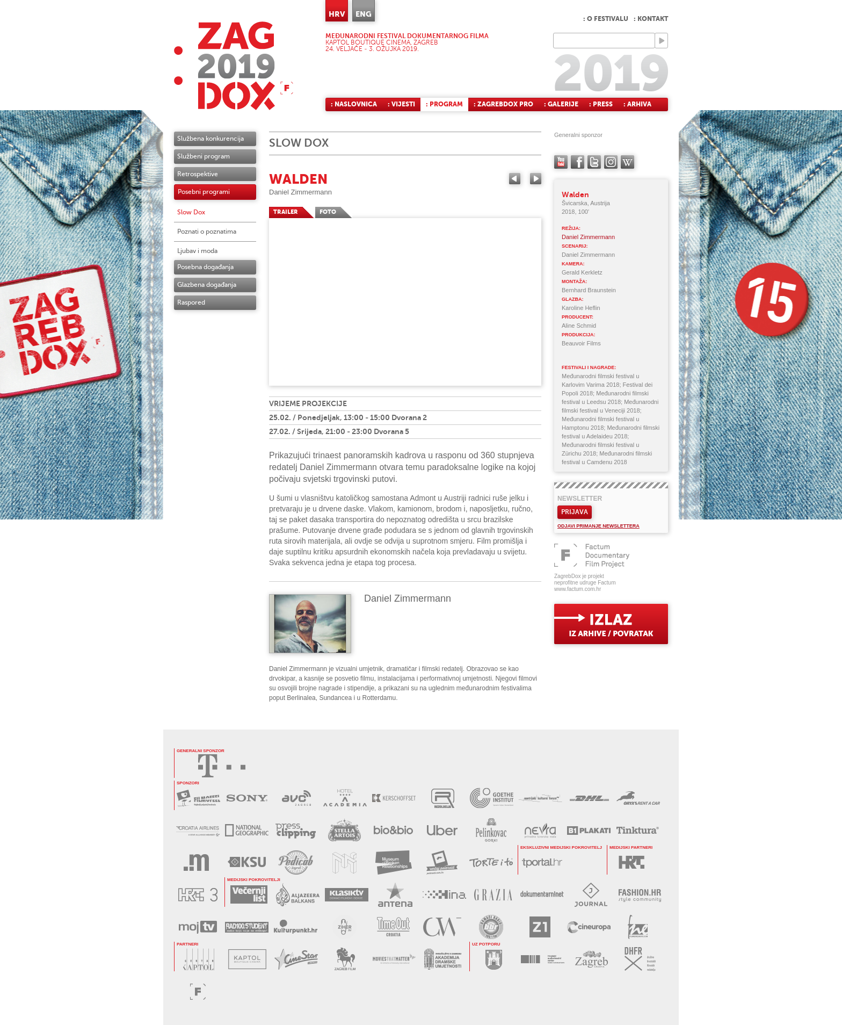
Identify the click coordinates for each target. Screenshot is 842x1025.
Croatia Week (442, 927)
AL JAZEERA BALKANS (298, 895)
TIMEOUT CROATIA (393, 927)
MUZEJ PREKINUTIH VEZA (393, 862)
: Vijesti (401, 104)
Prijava (574, 512)
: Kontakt (651, 19)
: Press (601, 104)
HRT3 (198, 895)
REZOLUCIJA (442, 798)
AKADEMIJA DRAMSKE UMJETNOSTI (442, 959)
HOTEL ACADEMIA (345, 798)
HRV (337, 14)
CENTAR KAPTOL (198, 959)
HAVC (542, 959)
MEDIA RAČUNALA (198, 862)
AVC (296, 798)
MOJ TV (198, 927)
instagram (611, 162)
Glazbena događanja (206, 284)
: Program (444, 104)
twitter (594, 162)
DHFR (640, 959)
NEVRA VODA (540, 830)
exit (611, 624)
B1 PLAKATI (589, 830)
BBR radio (491, 927)
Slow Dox (191, 212)
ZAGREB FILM (345, 959)
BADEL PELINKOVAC (491, 830)
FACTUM (198, 991)
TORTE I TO (491, 862)
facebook (577, 162)
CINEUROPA (589, 927)
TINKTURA (637, 830)
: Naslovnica (354, 104)
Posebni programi (204, 192)
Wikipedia (627, 162)
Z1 (540, 927)
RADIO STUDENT (246, 927)
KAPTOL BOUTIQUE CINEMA (247, 959)
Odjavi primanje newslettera (598, 526)
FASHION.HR (640, 895)
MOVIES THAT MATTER (394, 959)
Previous (514, 178)
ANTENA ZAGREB (395, 895)
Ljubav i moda (197, 251)
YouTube (561, 162)
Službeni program (203, 156)
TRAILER (285, 211)
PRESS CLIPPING (295, 830)
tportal (542, 862)
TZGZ (591, 959)
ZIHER (344, 927)
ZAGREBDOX (233, 65)
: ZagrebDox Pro (503, 104)
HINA (444, 895)
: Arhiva (637, 104)
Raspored (191, 302)
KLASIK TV (346, 895)
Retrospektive (197, 174)
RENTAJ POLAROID (442, 862)
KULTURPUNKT (295, 927)
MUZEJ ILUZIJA (344, 862)
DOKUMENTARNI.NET (542, 895)
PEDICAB (295, 862)
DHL (589, 798)
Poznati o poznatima (206, 231)
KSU (246, 862)
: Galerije (561, 104)
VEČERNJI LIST (249, 895)
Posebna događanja (205, 267)
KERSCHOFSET (394, 798)
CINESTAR (296, 959)
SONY (247, 798)
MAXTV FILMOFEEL (198, 798)
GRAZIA (493, 895)
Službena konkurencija (210, 138)
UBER (442, 830)
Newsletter (579, 498)
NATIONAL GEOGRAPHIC (246, 830)
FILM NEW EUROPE (637, 927)
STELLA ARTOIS (344, 830)
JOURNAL (591, 895)
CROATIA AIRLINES (198, 830)
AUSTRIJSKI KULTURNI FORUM (540, 798)
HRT (631, 862)
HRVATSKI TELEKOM (222, 766)
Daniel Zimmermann (300, 192)
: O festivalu (605, 19)
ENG (363, 14)
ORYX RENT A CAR (638, 798)
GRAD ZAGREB (494, 959)
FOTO (328, 211)
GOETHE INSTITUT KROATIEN (491, 798)
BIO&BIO (393, 830)
